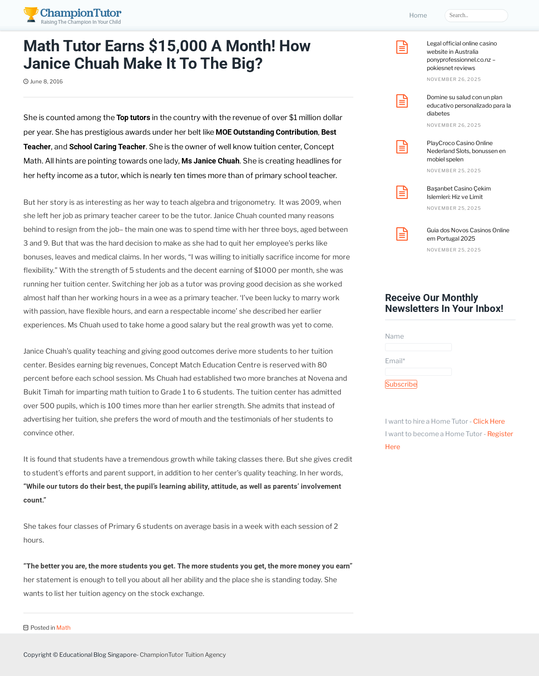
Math (63, 627)
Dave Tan (86, 81)
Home (418, 15)
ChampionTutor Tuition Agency (183, 654)
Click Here (489, 421)
